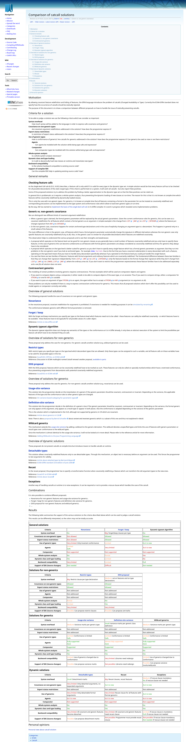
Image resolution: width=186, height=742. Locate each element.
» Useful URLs (11, 55)
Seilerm (56, 19)
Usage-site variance (39, 386)
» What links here (12, 89)
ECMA (34, 736)
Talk (61, 19)
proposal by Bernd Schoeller (56, 417)
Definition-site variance (41, 400)
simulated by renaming (142, 303)
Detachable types (38, 448)
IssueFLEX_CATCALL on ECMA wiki (50, 355)
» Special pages (11, 94)
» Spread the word (13, 23)
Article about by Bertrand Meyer (55, 458)
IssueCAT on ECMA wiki (46, 472)
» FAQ (8, 31)
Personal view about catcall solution (42, 728)
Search (7, 74)
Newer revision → (66, 22)
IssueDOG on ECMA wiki (46, 372)
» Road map (10, 53)
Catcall (34, 738)
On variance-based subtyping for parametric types (56, 396)
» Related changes (13, 91)
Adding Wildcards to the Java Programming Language (58, 434)
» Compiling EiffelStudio (15, 45)
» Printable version (13, 97)
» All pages (10, 64)
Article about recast (44, 475)
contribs (66, 19)
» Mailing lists (11, 34)
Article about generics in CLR (48, 413)
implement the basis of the (69, 207)
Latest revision (50, 22)
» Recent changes (12, 66)
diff (31, 22)
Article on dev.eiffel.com (46, 320)
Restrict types (36, 345)
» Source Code (11, 42)
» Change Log (11, 50)
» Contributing (11, 47)
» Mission (9, 21)
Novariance (35, 299)
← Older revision (38, 22)
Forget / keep (36, 310)
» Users (8, 69)
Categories (33, 733)
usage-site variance (58, 425)
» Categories (10, 26)
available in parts (99, 357)
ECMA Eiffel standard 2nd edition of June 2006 (55, 461)
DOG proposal (36, 362)
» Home (8, 18)
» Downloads (11, 28)
